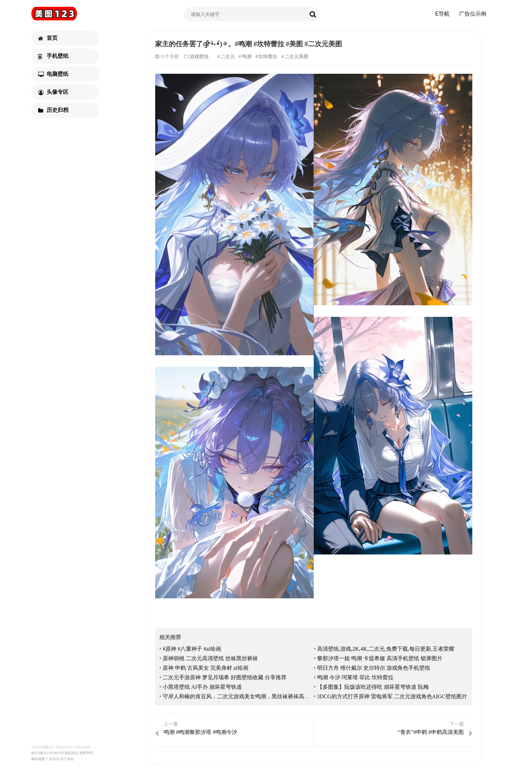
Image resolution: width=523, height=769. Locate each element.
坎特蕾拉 (267, 56)
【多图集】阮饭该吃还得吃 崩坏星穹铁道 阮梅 (373, 687)
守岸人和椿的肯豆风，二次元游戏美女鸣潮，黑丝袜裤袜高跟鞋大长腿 (247, 696)
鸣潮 (246, 56)
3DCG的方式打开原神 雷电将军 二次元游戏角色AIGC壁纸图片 (392, 696)
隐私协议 (71, 753)
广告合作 (53, 759)
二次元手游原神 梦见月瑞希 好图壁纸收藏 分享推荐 (225, 677)
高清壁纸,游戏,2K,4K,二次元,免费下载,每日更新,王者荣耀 (385, 649)
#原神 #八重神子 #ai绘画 (192, 649)
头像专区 (53, 92)
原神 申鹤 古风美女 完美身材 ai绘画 (205, 668)
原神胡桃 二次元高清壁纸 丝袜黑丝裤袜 (210, 658)
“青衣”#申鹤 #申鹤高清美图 (393, 728)
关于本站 (67, 759)
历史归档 (53, 110)
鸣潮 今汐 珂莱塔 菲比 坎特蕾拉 (355, 677)
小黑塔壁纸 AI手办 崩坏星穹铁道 (202, 687)
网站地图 (38, 759)
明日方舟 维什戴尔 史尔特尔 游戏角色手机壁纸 (373, 668)
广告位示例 (472, 14)
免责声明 (86, 753)
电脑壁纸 (53, 74)
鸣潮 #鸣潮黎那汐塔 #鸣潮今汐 (233, 728)
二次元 (227, 56)
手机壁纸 (53, 56)
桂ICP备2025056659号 (47, 753)
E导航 (442, 14)
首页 (48, 38)
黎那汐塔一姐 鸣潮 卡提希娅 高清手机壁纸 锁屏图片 (379, 658)
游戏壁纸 (199, 56)
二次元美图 (296, 56)
